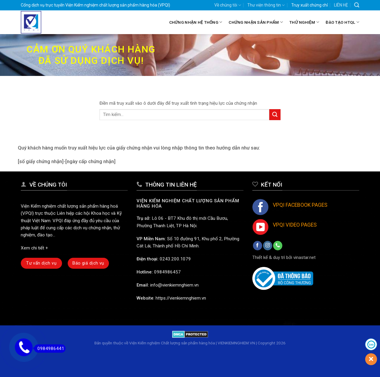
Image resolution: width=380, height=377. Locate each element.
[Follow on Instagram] (267, 245)
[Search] (356, 5)
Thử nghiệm (304, 22)
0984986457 (167, 272)
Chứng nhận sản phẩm (256, 22)
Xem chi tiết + (34, 248)
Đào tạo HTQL (342, 22)
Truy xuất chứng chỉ (309, 5)
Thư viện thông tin (266, 5)
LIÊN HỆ (341, 5)
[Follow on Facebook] (257, 245)
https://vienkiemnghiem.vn (181, 298)
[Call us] (277, 245)
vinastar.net (304, 257)
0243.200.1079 (175, 259)
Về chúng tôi (227, 5)
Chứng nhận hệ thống (195, 22)
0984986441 (49, 348)
